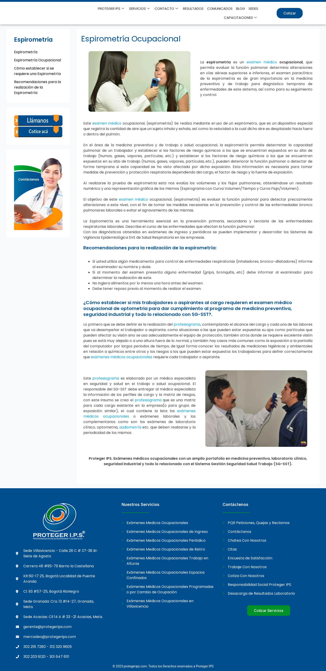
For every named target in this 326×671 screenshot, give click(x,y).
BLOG (240, 8)
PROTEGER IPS (111, 8)
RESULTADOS (193, 8)
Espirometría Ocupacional (37, 60)
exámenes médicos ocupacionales (121, 357)
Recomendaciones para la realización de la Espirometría (37, 87)
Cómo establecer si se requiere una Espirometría (37, 71)
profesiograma (187, 324)
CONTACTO (166, 8)
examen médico (262, 62)
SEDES (253, 8)
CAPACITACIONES (240, 17)
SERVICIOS (139, 8)
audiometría (130, 427)
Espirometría (25, 52)
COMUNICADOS (220, 8)
